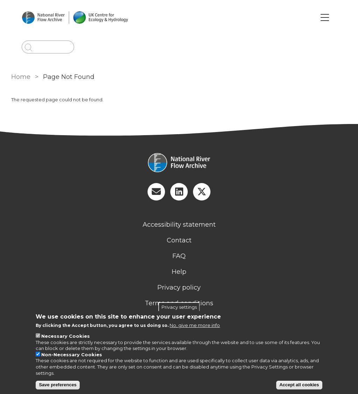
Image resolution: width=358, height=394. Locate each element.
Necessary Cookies (65, 336)
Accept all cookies (299, 384)
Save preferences (58, 384)
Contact (179, 240)
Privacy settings (179, 307)
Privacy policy (179, 287)
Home (20, 77)
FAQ (179, 256)
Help (179, 272)
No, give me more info (195, 325)
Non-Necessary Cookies (71, 354)
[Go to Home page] (75, 17)
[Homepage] (179, 163)
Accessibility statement (179, 224)
